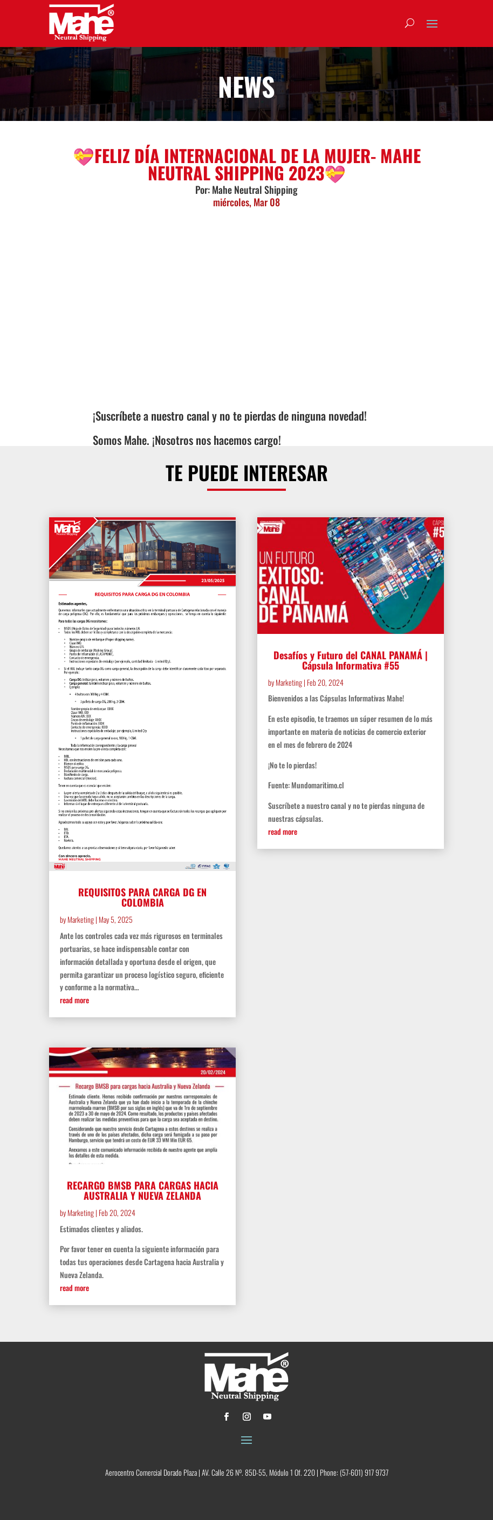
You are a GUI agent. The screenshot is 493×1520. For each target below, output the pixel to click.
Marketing (80, 919)
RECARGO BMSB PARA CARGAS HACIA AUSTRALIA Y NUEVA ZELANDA (142, 1190)
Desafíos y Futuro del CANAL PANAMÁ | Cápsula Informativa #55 (350, 660)
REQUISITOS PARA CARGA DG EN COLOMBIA (142, 897)
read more (74, 999)
